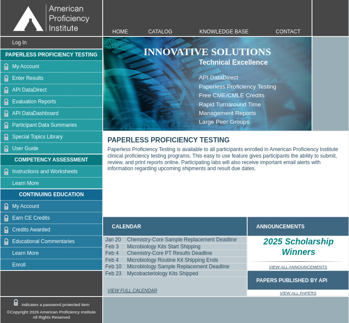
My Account (19, 66)
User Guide (19, 148)
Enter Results (22, 78)
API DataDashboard (29, 113)
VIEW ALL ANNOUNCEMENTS (298, 266)
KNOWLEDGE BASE (223, 32)
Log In (13, 42)
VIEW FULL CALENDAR (132, 290)
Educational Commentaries (37, 241)
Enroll (13, 265)
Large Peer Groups (224, 122)
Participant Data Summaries (38, 125)
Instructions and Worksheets (39, 171)
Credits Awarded (25, 230)
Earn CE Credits (25, 218)
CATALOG (160, 32)
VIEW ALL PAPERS (298, 292)
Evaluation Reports (28, 101)
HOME (120, 32)
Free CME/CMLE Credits (232, 95)
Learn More (19, 183)
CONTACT (288, 32)
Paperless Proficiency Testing (237, 86)
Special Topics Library (31, 137)
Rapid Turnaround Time (230, 104)
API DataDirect (23, 90)
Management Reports (227, 113)
